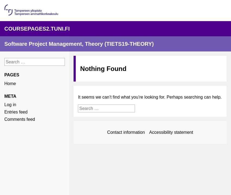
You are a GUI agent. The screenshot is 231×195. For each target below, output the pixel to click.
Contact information (126, 132)
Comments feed (19, 119)
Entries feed (15, 112)
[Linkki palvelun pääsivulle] (115, 28)
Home (10, 83)
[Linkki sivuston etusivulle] (115, 44)
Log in (10, 104)
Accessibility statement (171, 132)
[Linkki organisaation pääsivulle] (31, 14)
